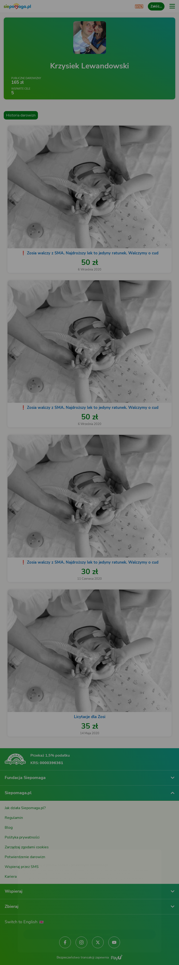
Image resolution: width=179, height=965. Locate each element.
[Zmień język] (13, 845)
